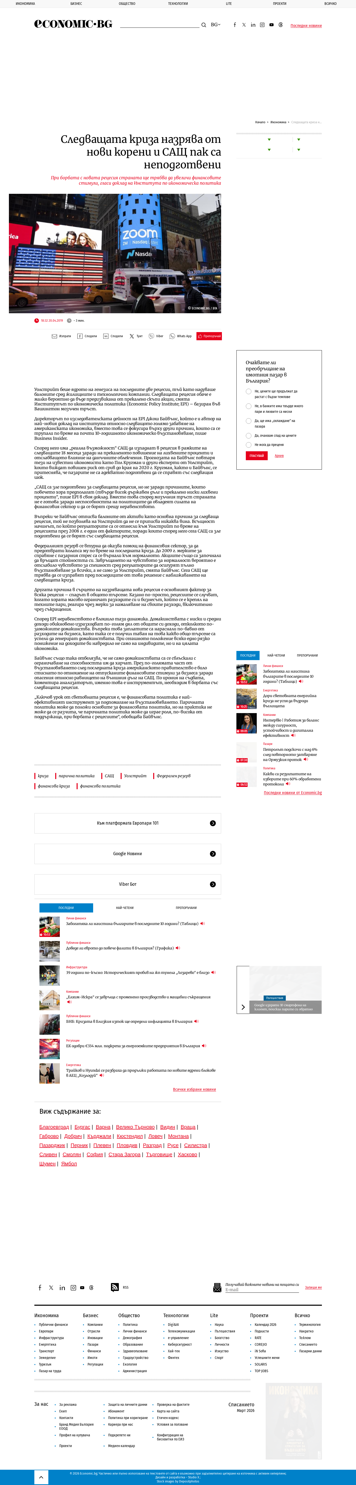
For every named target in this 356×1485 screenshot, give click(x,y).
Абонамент (116, 1411)
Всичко (302, 1315)
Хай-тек (174, 1351)
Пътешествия (274, 998)
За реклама (68, 1404)
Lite (229, 4)
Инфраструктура (76, 967)
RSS (119, 1287)
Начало (260, 122)
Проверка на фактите (173, 1404)
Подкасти (262, 1331)
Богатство (222, 1338)
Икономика (25, 4)
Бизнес (76, 4)
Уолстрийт (135, 775)
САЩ (109, 775)
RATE (258, 1338)
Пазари (267, 744)
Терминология (310, 1325)
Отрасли (94, 1331)
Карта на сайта (168, 1411)
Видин (167, 1127)
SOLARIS (261, 1364)
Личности (222, 1344)
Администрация (135, 1371)
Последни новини (306, 26)
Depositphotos (189, 1481)
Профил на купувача (74, 1435)
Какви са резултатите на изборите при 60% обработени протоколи (292, 779)
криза (43, 775)
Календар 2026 (265, 1325)
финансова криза (54, 786)
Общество (127, 4)
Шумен (47, 1163)
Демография (132, 1338)
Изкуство (222, 1351)
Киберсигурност (180, 1344)
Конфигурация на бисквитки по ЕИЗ (170, 1437)
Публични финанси (78, 943)
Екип (63, 1411)
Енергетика (73, 1065)
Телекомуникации (181, 1331)
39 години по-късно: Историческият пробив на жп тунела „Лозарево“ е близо (141, 972)
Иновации (95, 1338)
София (95, 1154)
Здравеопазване (135, 1351)
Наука (219, 1325)
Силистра (195, 1145)
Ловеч (155, 1136)
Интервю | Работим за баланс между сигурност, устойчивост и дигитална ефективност (291, 728)
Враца (188, 1127)
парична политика (77, 775)
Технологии (178, 4)
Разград (152, 1145)
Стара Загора (124, 1154)
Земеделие (47, 1358)
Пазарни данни (310, 1351)
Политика (269, 768)
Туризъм (45, 1364)
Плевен (102, 1145)
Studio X (193, 1477)
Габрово (49, 1136)
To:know (305, 1338)
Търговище (159, 1154)
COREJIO (261, 1344)
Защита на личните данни (127, 1404)
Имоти (92, 1358)
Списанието (308, 1344)
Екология (130, 1364)
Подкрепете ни (119, 1435)
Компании (72, 991)
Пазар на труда (50, 1371)
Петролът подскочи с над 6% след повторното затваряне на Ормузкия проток (290, 754)
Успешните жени (267, 1358)
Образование (133, 1344)
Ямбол (69, 1163)
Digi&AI (173, 1325)
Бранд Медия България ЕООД (76, 1426)
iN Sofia (260, 1351)
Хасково (187, 1154)
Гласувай (257, 456)
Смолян (72, 1154)
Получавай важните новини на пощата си (262, 1285)
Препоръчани (186, 908)
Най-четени (125, 908)
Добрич (73, 1136)
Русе (173, 1145)
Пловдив (127, 1145)
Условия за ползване (172, 1424)
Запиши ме (313, 1287)
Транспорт (46, 1351)
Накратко (306, 1331)
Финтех (173, 1358)
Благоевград (54, 1127)
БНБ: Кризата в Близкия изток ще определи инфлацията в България (132, 1021)
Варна (103, 1127)
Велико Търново (135, 1127)
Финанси (94, 1351)
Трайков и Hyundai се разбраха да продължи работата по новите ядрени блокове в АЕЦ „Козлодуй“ (141, 1073)
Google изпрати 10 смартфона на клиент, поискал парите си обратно (283, 1007)
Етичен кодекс (168, 1418)
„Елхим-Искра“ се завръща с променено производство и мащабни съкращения (138, 999)
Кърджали (99, 1136)
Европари (46, 1331)
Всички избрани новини (194, 1089)
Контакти (66, 1418)
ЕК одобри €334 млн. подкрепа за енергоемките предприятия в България (136, 1045)
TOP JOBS (261, 1371)
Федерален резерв (174, 775)
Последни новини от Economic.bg (293, 793)
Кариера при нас (120, 1424)
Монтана (178, 1136)
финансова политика (100, 786)
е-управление (178, 1338)
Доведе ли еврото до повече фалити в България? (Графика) (123, 948)
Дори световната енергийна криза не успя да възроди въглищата (290, 700)
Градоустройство (135, 1358)
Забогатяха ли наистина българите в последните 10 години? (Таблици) (135, 923)
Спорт (219, 1358)
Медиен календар (121, 1446)
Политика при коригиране (128, 1418)
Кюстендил (130, 1136)
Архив (279, 456)
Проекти (280, 4)
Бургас (82, 1127)
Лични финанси (76, 918)
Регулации (72, 1040)
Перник (79, 1145)
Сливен (48, 1154)
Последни (66, 908)
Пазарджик (52, 1145)
